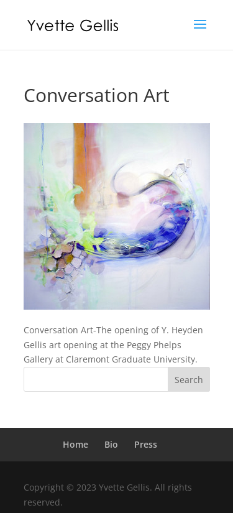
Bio (111, 444)
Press (145, 444)
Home (75, 444)
